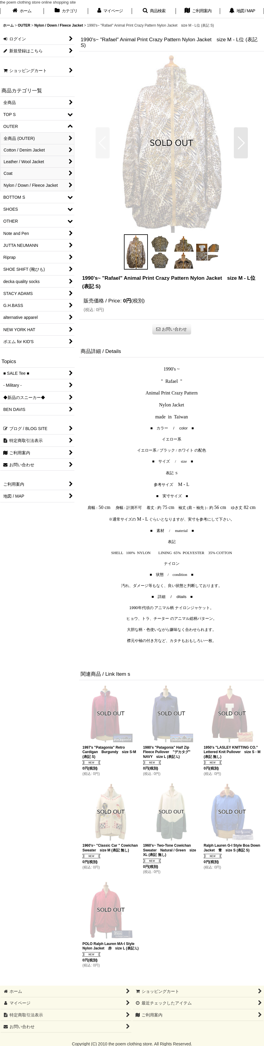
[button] (154, 11)
